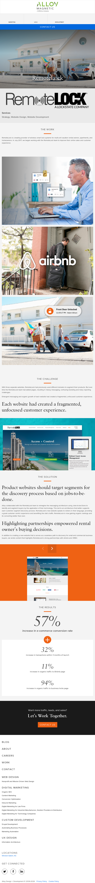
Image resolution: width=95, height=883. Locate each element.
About (6, 748)
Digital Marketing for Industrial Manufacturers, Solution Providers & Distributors (32, 810)
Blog (5, 742)
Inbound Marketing (9, 803)
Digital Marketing (15, 787)
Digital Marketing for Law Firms (13, 806)
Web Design (10, 777)
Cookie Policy (54, 881)
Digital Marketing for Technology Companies (19, 814)
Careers (8, 755)
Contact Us (47, 27)
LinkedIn (21, 871)
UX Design (9, 837)
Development (59, 22)
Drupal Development (10, 824)
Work (6, 762)
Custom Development (18, 819)
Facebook (13, 871)
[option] (47, 579)
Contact (8, 769)
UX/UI (35, 22)
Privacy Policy (41, 881)
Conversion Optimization (11, 799)
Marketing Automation (10, 831)
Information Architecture (11, 842)
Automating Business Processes (14, 828)
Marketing (12, 22)
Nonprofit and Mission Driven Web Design (18, 781)
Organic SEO (7, 792)
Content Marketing (9, 795)
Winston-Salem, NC (9, 856)
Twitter (4, 871)
